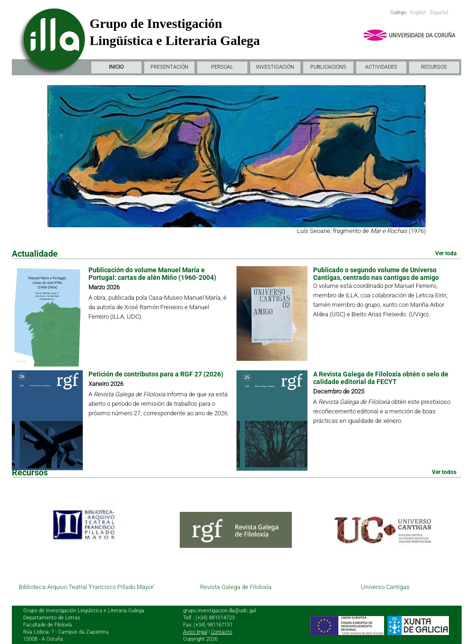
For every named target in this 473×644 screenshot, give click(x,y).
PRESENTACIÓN (169, 67)
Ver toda (445, 253)
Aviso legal (195, 632)
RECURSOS (434, 67)
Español (439, 12)
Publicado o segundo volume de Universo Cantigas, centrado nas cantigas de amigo (376, 273)
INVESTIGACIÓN (275, 67)
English (418, 12)
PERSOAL (222, 67)
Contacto (221, 632)
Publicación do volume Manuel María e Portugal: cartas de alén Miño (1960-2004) (152, 273)
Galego (398, 12)
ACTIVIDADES (381, 67)
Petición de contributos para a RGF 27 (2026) (155, 374)
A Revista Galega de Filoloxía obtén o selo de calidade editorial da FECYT (380, 377)
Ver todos (444, 472)
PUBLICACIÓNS (328, 67)
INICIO (116, 67)
